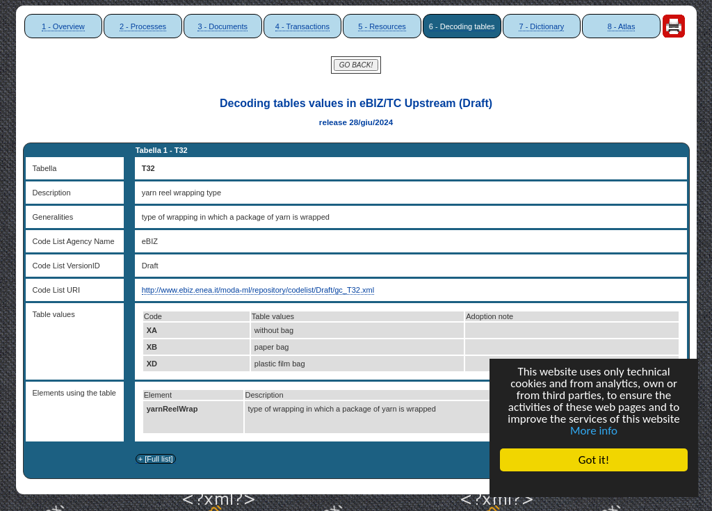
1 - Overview (63, 26)
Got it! (593, 460)
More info (593, 430)
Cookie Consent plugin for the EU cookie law (594, 484)
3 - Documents (222, 26)
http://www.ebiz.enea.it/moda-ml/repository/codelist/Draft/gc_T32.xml (258, 290)
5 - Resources (381, 26)
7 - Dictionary (541, 26)
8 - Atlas (622, 26)
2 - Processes (143, 26)
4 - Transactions (302, 26)
